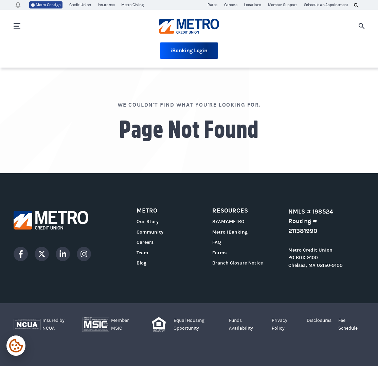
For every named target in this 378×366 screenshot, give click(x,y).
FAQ (216, 242)
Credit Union (80, 4)
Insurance (106, 4)
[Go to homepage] (189, 26)
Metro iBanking (230, 232)
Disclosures (319, 320)
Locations (252, 4)
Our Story (148, 221)
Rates (212, 4)
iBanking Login (189, 50)
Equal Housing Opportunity (189, 324)
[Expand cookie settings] (15, 345)
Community (150, 232)
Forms (219, 253)
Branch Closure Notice (237, 263)
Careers (230, 4)
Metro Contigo (46, 5)
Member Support (282, 4)
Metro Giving (132, 4)
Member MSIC (120, 324)
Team (142, 253)
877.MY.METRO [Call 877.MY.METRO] (228, 221)
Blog (141, 263)
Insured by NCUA (53, 324)
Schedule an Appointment (326, 4)
